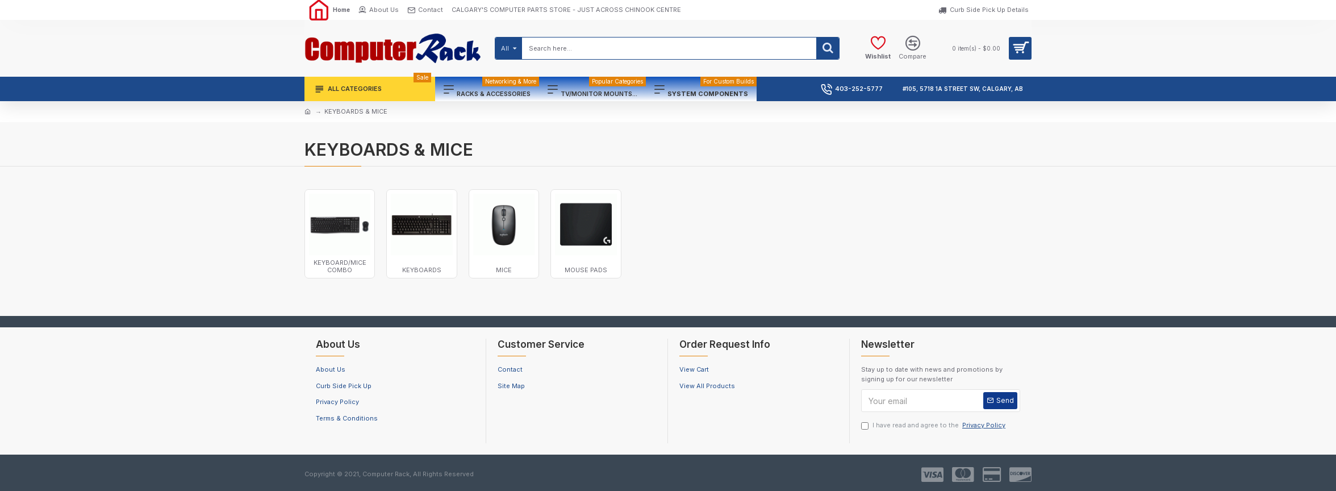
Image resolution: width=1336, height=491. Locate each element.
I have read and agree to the (934, 425)
